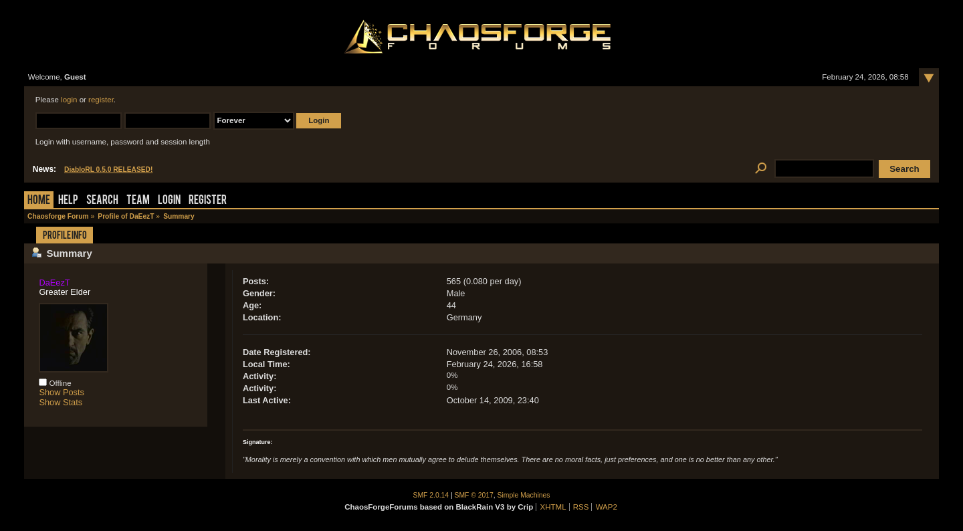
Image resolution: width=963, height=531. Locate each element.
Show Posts (61, 392)
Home (38, 201)
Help (68, 201)
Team (138, 201)
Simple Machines (524, 495)
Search (102, 201)
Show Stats (60, 402)
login (69, 100)
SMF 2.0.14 (431, 495)
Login (169, 201)
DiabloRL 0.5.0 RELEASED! (108, 169)
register (101, 100)
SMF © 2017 (474, 495)
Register (208, 201)
